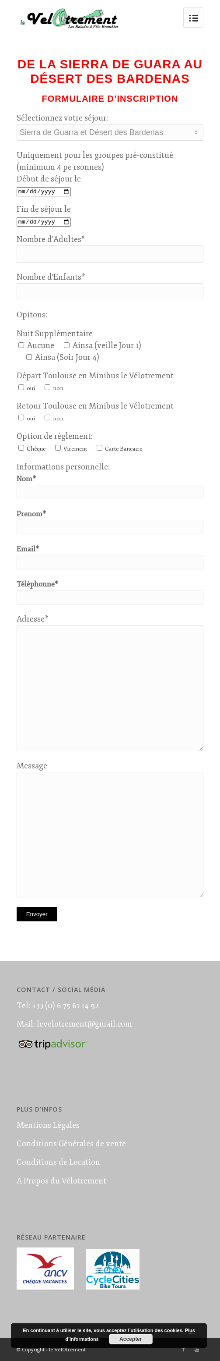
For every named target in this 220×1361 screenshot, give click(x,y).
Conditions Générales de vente (71, 1143)
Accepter (130, 1339)
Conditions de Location (58, 1162)
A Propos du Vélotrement (61, 1181)
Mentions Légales (48, 1125)
